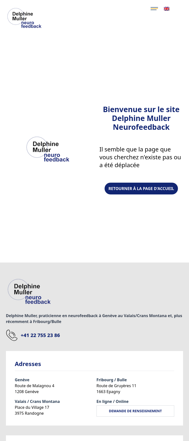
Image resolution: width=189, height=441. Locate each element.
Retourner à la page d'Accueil (141, 188)
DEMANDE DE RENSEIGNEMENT (135, 411)
